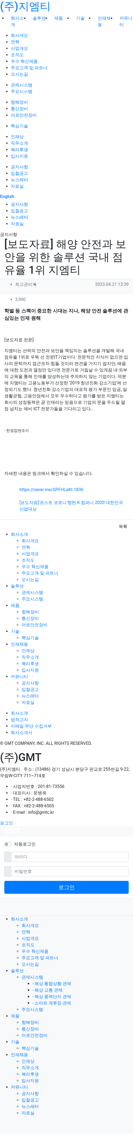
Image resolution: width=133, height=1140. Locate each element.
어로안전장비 (24, 115)
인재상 (17, 136)
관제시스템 (21, 85)
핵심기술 (19, 125)
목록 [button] (123, 526)
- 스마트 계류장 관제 (51, 1003)
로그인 (6, 823)
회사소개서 (21, 732)
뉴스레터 (19, 179)
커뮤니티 (19, 676)
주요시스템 (21, 91)
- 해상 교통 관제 (47, 990)
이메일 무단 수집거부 (31, 726)
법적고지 (19, 719)
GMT (12, 830)
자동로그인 (25, 844)
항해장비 (19, 102)
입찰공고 (19, 173)
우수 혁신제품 (24, 61)
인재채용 (19, 644)
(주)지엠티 (25, 6)
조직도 (17, 54)
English (7, 196)
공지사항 (19, 166)
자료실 (17, 186)
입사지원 (19, 156)
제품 (58, 18)
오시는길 (19, 74)
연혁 (15, 41)
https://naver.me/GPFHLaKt (51, 489)
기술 (80, 18)
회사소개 (19, 534)
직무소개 (19, 143)
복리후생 (19, 149)
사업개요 (19, 48)
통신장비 (19, 108)
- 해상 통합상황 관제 (51, 983)
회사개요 (19, 35)
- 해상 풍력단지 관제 (51, 996)
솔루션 (39, 18)
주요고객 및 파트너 (29, 67)
